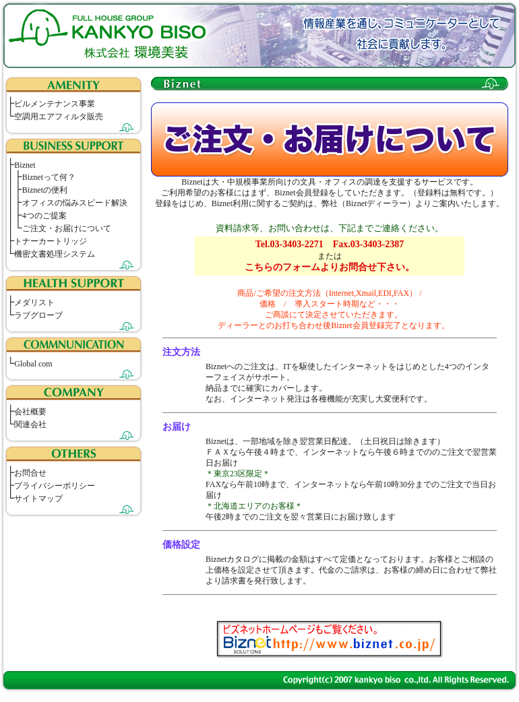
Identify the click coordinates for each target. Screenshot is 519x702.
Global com (33, 364)
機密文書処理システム (54, 254)
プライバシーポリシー (54, 485)
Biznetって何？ (48, 177)
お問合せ (30, 473)
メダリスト (34, 302)
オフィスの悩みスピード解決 (74, 203)
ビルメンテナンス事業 (54, 103)
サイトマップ (38, 498)
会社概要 (30, 411)
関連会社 (30, 424)
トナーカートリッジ (50, 241)
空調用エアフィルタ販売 (58, 116)
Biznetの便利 (44, 190)
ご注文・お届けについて (66, 228)
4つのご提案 (44, 215)
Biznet (24, 165)
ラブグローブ (38, 315)
